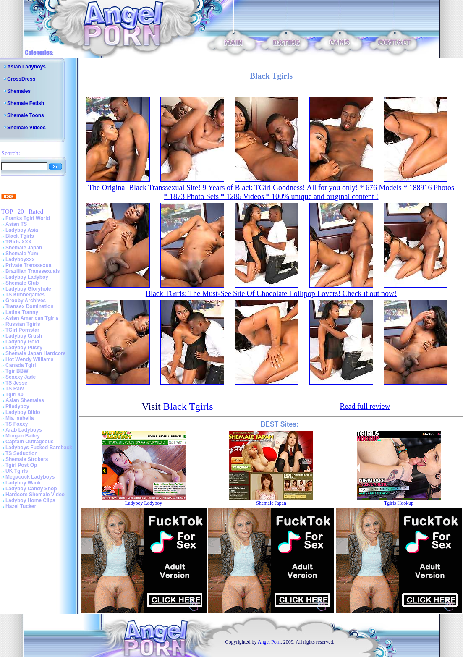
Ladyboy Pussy (23, 348)
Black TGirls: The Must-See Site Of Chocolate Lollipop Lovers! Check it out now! (271, 293)
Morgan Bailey (22, 436)
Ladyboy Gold (22, 342)
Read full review (365, 406)
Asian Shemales (24, 400)
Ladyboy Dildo (22, 412)
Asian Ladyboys (26, 67)
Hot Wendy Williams (29, 359)
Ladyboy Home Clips (30, 500)
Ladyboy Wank (23, 483)
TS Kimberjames (25, 295)
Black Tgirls (19, 236)
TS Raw (14, 389)
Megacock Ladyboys (30, 477)
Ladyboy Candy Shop (31, 489)
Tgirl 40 (14, 395)
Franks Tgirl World (27, 218)
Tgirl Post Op (21, 465)
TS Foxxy (16, 424)
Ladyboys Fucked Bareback (38, 447)
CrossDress (21, 79)
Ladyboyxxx (19, 259)
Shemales (19, 91)
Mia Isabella (19, 418)
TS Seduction (21, 453)
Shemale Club (22, 283)
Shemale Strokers (26, 459)
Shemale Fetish (25, 103)
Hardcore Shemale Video (35, 494)
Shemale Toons (25, 115)
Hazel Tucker (20, 506)
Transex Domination (29, 306)
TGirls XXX (18, 242)
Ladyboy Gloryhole (28, 289)
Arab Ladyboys (23, 430)
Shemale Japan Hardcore (35, 353)
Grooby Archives (25, 301)
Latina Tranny (21, 312)
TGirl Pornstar (22, 330)
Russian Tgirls (22, 324)
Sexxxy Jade (20, 377)
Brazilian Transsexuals (32, 271)
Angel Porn (269, 642)
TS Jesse (16, 383)
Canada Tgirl (20, 365)
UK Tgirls (16, 471)
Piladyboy (17, 406)
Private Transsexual (29, 265)
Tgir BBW (17, 371)
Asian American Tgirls (31, 318)
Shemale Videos (26, 128)
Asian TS (16, 224)
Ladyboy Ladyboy (26, 277)
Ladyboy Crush (23, 336)
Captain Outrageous (29, 442)
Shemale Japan (23, 248)
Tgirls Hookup (398, 503)
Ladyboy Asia (21, 230)
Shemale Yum (21, 254)
